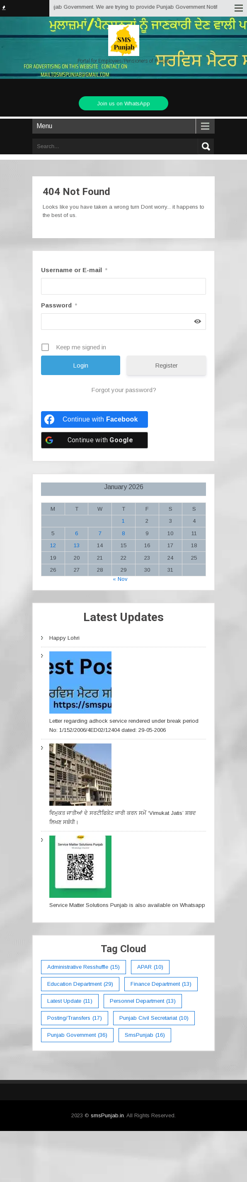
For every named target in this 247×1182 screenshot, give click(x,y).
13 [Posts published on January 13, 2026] (77, 545)
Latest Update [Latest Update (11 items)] (69, 1001)
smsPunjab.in (107, 1115)
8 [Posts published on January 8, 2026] (123, 533)
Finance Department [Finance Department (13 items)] (161, 984)
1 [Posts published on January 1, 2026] (123, 521)
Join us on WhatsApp (123, 103)
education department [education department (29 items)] (80, 984)
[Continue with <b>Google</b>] (94, 440)
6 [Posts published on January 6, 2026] (76, 533)
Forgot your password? (123, 389)
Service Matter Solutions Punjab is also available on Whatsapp (127, 905)
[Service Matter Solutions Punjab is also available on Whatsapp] (80, 868)
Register (166, 365)
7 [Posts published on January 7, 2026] (100, 533)
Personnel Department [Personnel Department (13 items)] (143, 1001)
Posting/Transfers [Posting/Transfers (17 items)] (74, 1018)
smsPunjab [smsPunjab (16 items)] (145, 1035)
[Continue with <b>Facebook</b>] (94, 419)
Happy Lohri (64, 638)
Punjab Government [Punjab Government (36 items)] (77, 1035)
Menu (44, 125)
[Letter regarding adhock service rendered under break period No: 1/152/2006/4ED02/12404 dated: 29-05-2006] (80, 684)
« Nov (120, 579)
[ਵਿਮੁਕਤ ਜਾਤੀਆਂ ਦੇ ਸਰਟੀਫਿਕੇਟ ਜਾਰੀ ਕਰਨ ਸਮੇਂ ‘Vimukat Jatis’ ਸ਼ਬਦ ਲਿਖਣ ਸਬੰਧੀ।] (80, 776)
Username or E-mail (74, 269)
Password (59, 305)
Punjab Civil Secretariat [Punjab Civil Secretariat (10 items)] (154, 1018)
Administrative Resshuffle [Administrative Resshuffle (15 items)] (83, 967)
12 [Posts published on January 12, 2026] (53, 545)
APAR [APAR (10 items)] (150, 967)
